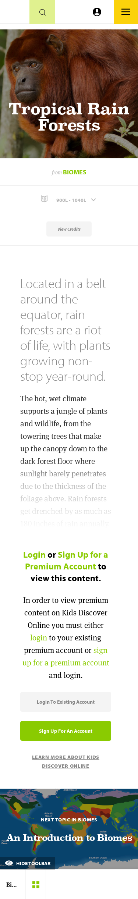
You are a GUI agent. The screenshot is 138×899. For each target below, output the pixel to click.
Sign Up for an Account (65, 731)
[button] (69, 199)
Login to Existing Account (66, 702)
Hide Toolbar (27, 863)
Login (34, 554)
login (38, 638)
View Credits (69, 229)
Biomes (74, 172)
